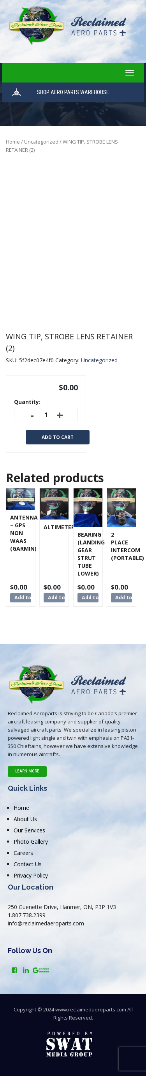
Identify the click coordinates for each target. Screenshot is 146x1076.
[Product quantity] (46, 415)
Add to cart (58, 437)
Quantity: (27, 401)
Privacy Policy (31, 875)
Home (13, 141)
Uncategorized (41, 141)
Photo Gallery (31, 841)
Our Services (29, 830)
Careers (23, 853)
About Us (25, 819)
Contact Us (28, 864)
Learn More (27, 771)
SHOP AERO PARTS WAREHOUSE (73, 92)
